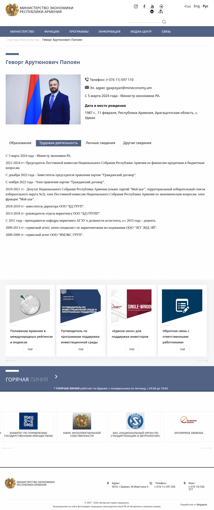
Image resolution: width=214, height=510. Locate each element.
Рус (205, 6)
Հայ (187, 6)
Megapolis (202, 504)
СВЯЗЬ (166, 31)
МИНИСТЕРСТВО (22, 31)
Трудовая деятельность (58, 143)
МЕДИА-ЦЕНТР (141, 31)
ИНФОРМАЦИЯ (110, 31)
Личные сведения (100, 143)
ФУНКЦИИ (51, 31)
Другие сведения (137, 143)
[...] (144, 19)
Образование (20, 143)
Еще (30, 349)
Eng (197, 6)
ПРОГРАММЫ (79, 31)
